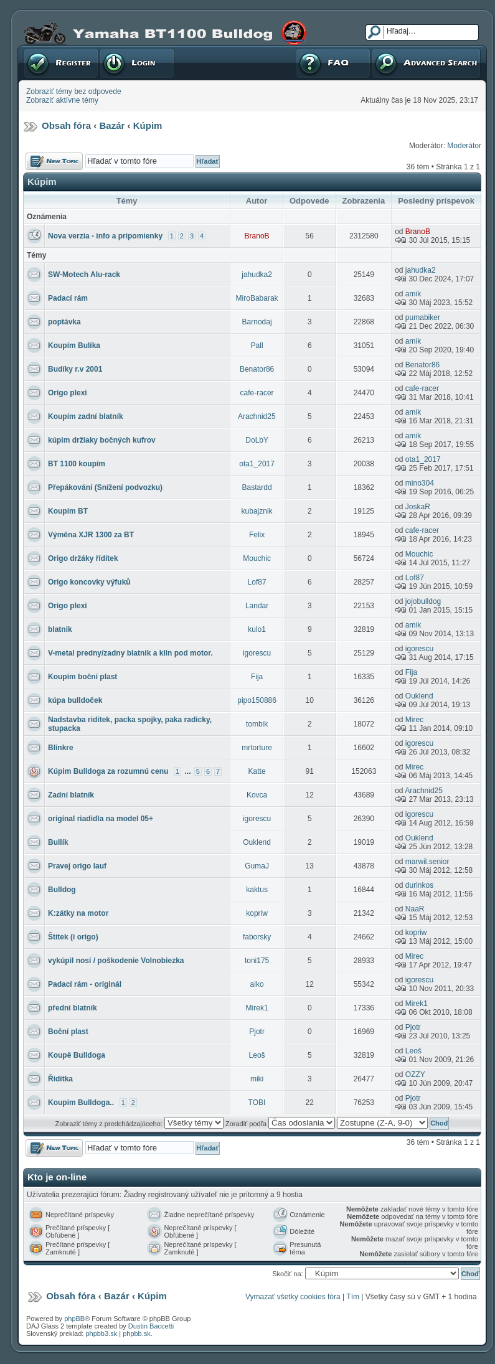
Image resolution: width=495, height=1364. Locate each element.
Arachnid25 (257, 416)
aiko (257, 984)
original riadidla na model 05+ (100, 818)
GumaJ (257, 866)
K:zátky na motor (78, 913)
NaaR (415, 909)
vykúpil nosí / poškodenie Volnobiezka (116, 960)
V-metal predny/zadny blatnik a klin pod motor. (130, 653)
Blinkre (60, 747)
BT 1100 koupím (76, 463)
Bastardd (257, 487)
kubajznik (257, 511)
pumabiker (422, 317)
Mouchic (257, 558)
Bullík (58, 842)
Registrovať (61, 62)
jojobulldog (423, 601)
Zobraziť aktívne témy (62, 100)
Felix (257, 534)
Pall (257, 345)
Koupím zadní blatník (85, 416)
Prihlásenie (137, 62)
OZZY (415, 1074)
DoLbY (256, 440)
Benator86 (257, 369)
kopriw (257, 913)
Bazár (112, 125)
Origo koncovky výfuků (89, 582)
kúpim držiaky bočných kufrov (102, 440)
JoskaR (417, 506)
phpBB (74, 1318)
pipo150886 (256, 700)
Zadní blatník (71, 795)
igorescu (257, 653)
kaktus (257, 889)
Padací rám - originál (84, 984)
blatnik (60, 629)
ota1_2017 (257, 463)
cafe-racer (257, 392)
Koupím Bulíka (74, 345)
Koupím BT (68, 511)
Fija (257, 676)
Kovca (257, 795)
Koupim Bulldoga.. (81, 1102)
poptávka (64, 321)
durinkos (419, 885)
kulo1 (257, 629)
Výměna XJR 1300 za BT (91, 534)
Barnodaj (257, 321)
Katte (257, 771)
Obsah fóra (66, 125)
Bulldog (62, 889)
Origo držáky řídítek (83, 558)
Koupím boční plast (82, 676)
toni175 (257, 960)
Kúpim (148, 125)
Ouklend (419, 696)
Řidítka (60, 1079)
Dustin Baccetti (151, 1326)
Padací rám (68, 298)
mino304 (419, 483)
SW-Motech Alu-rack (84, 274)
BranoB (257, 236)
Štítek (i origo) (73, 937)
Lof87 (257, 582)
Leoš (257, 1055)
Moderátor (464, 145)
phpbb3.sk (101, 1333)
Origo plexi (67, 392)
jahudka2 (257, 274)
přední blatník (72, 1008)
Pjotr (257, 1031)
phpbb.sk (137, 1333)
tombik (257, 724)
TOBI (257, 1102)
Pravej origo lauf (77, 866)
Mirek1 (257, 1008)
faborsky (257, 937)
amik (413, 293)
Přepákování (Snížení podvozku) (105, 487)
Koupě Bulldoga (76, 1055)
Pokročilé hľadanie (426, 62)
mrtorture (257, 747)
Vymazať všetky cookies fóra (293, 1296)
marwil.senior (427, 861)
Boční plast (68, 1031)
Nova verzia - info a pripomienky (105, 236)
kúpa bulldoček (75, 700)
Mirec (414, 719)
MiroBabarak (257, 298)
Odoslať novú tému (54, 161)
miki (256, 1079)
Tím (352, 1296)
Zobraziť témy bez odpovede (73, 91)
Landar (256, 605)
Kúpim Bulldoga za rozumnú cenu (108, 771)
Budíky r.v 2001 (75, 369)
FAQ (333, 62)
